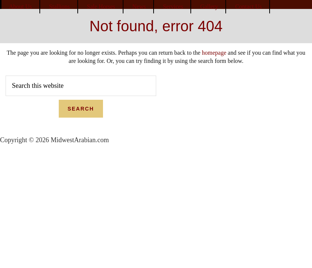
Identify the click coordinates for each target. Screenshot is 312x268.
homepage (214, 53)
